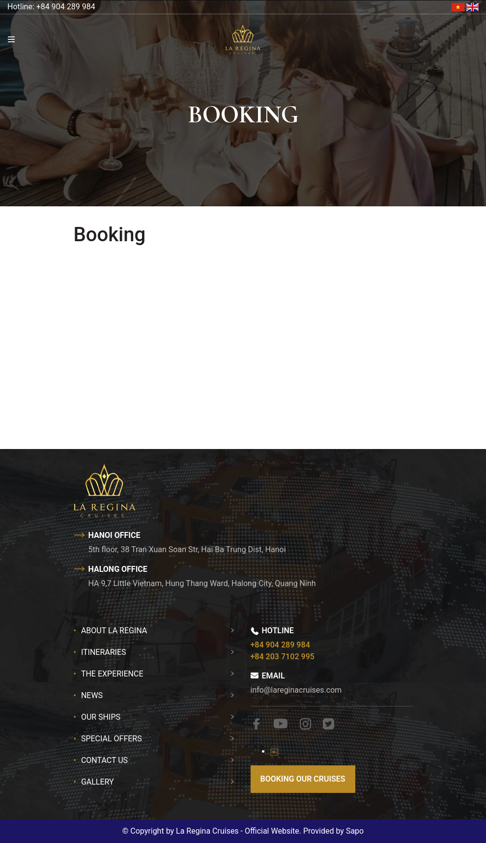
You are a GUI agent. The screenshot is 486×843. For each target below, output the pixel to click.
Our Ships (100, 717)
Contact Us (104, 760)
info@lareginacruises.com (296, 690)
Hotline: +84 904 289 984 (51, 6)
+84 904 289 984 (280, 644)
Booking (110, 234)
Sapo (355, 831)
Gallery (97, 782)
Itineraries (103, 652)
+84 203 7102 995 (282, 656)
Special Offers (111, 738)
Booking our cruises (302, 779)
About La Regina (114, 630)
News (92, 695)
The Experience (112, 673)
